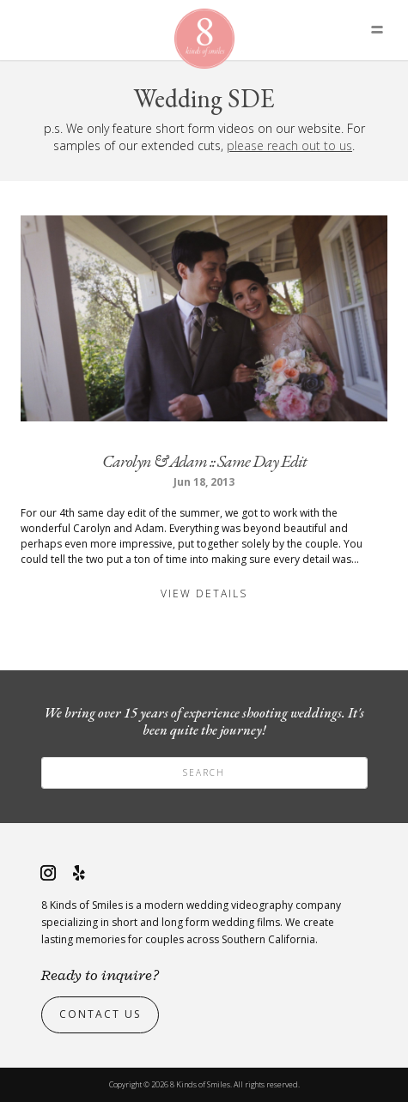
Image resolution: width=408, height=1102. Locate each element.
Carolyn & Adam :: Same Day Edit (204, 461)
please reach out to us (289, 145)
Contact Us (100, 1014)
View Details (204, 593)
